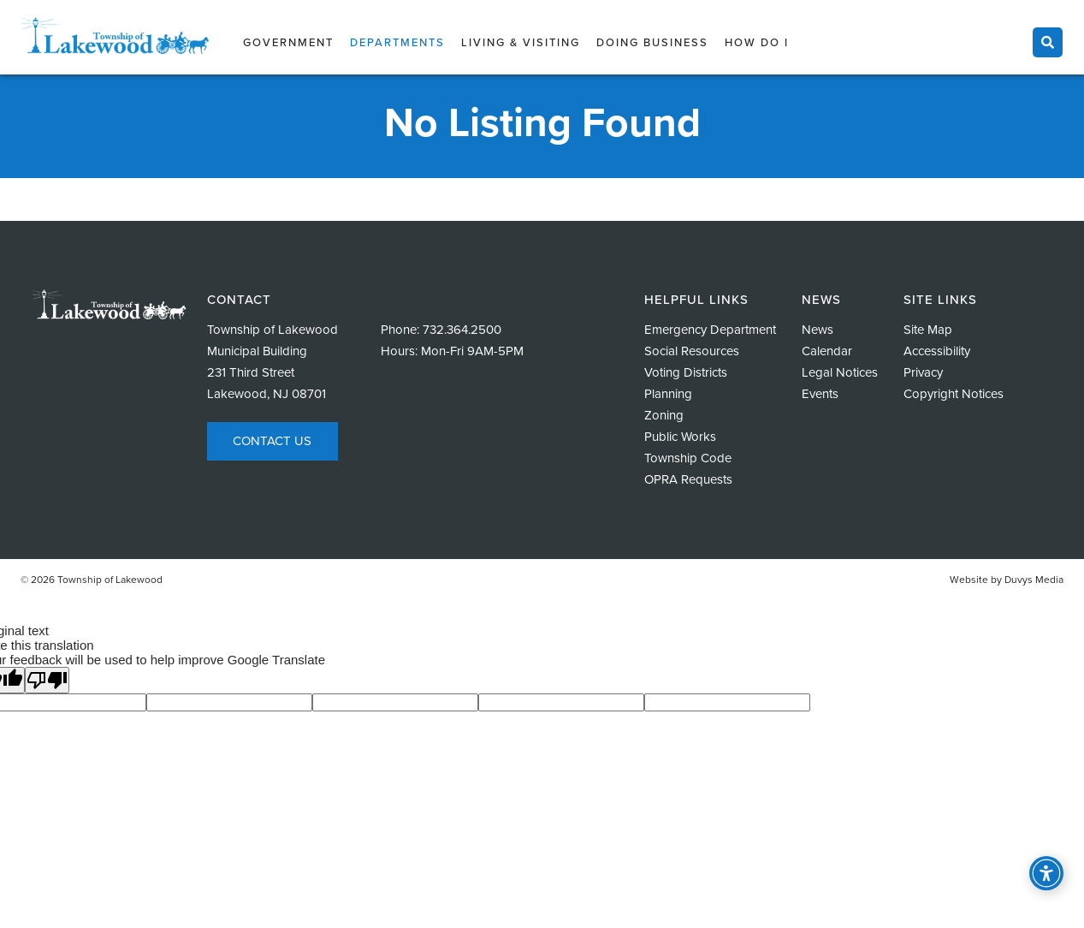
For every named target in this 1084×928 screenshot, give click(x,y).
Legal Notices (840, 372)
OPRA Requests (688, 479)
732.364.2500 (462, 329)
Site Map (927, 329)
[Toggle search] (1048, 42)
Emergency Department (710, 329)
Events (820, 394)
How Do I (757, 43)
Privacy (923, 372)
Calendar (827, 351)
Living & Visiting (520, 43)
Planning (668, 394)
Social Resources (691, 351)
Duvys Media (1033, 580)
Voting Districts (685, 372)
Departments (397, 43)
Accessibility (936, 351)
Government (288, 43)
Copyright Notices (953, 394)
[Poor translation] (47, 680)
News (817, 329)
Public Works (680, 436)
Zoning (664, 415)
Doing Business (652, 43)
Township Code (688, 458)
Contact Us (272, 441)
